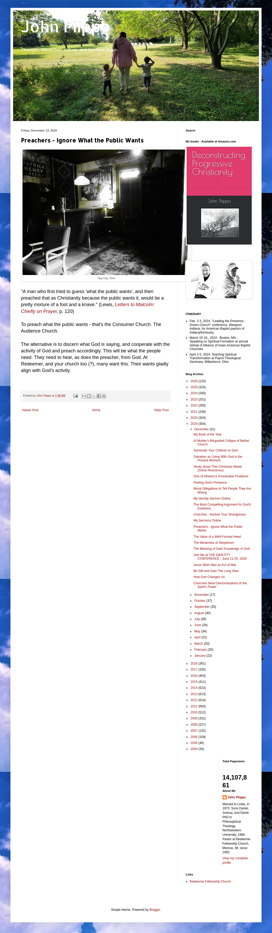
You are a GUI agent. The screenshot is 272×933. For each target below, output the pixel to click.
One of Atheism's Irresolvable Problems (221, 476)
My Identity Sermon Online (212, 498)
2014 (195, 688)
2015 (195, 682)
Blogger (154, 910)
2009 (195, 718)
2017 (195, 669)
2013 (195, 694)
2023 (195, 399)
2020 (195, 418)
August (199, 613)
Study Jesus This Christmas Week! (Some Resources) (218, 468)
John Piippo (66, 26)
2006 (195, 737)
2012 (195, 700)
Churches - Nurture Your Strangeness (220, 514)
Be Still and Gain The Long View (216, 571)
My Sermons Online (207, 520)
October (200, 601)
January (200, 655)
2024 (195, 393)
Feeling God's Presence (210, 482)
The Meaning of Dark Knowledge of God (222, 549)
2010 (195, 712)
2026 (195, 381)
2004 (195, 749)
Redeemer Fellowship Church (210, 881)
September (202, 607)
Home (96, 410)
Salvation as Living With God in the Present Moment (218, 458)
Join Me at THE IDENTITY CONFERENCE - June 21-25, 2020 (220, 556)
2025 (195, 387)
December (202, 429)
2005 (195, 743)
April (197, 637)
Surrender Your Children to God (215, 450)
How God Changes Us (209, 577)
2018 (195, 663)
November (202, 595)
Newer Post (30, 410)
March (199, 643)
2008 (195, 724)
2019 (195, 424)
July (197, 619)
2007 (195, 730)
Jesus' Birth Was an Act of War (215, 565)
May (197, 631)
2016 (195, 676)
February (201, 649)
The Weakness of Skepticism (214, 543)
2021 (195, 412)
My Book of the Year (208, 434)
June (198, 625)
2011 (195, 706)
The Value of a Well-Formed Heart (217, 537)
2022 (195, 405)
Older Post (161, 410)
